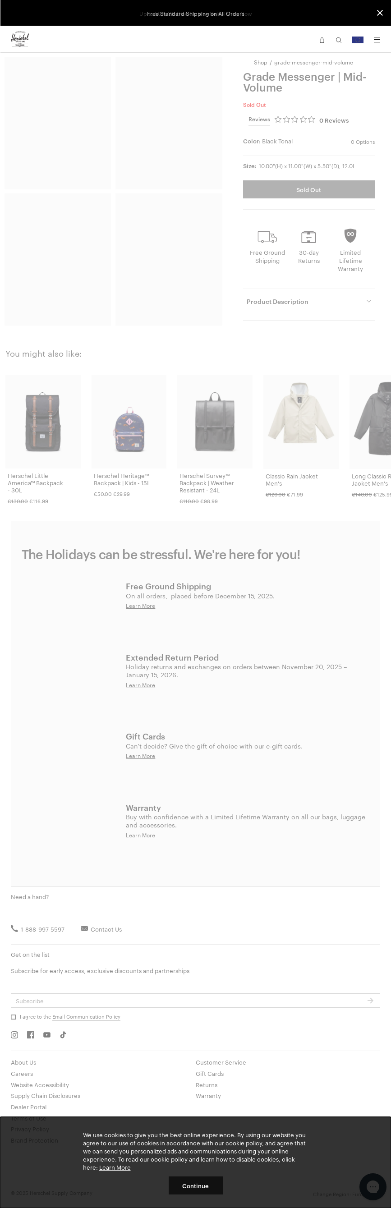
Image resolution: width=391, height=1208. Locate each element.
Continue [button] (195, 1185)
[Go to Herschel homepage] (20, 39)
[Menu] (377, 39)
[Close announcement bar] (380, 13)
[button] (322, 39)
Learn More (115, 1167)
